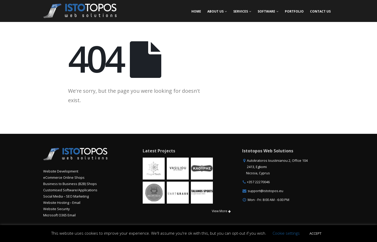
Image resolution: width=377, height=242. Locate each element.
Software (266, 11)
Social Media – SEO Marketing (66, 196)
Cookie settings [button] (286, 233)
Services (240, 11)
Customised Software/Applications (70, 190)
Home (196, 11)
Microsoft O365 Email (59, 215)
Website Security (56, 209)
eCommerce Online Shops (64, 177)
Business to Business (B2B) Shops (70, 184)
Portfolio (294, 11)
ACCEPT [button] (315, 233)
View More (221, 211)
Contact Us (320, 11)
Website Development (60, 171)
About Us (215, 11)
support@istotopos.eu (265, 191)
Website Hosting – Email (61, 202)
